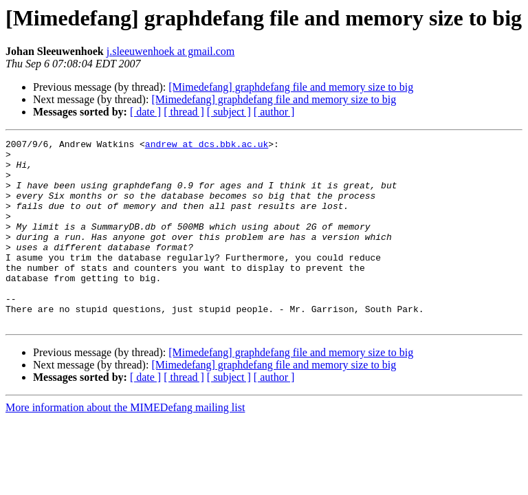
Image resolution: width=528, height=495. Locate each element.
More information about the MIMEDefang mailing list (125, 444)
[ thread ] (184, 112)
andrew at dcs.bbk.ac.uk (206, 146)
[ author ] (274, 112)
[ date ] (145, 112)
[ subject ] (229, 112)
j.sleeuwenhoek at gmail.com (171, 51)
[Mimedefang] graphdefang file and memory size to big (290, 87)
